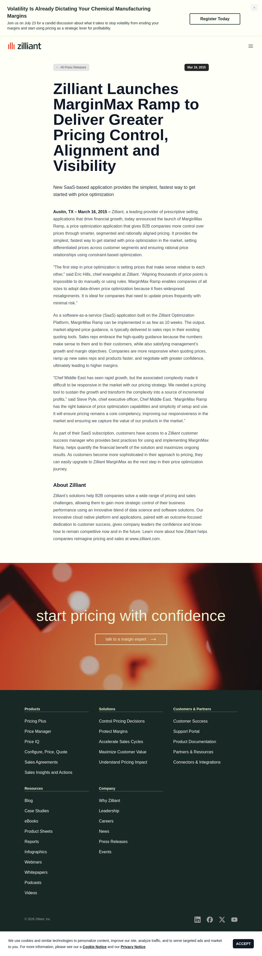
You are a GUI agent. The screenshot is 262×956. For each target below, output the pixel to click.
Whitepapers (36, 872)
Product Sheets (38, 831)
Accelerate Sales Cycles (121, 741)
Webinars (33, 862)
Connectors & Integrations (197, 762)
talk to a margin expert (131, 639)
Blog (29, 800)
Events (105, 852)
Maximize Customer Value (123, 752)
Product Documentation (194, 741)
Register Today (215, 19)
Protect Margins (113, 731)
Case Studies (37, 811)
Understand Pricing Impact (123, 762)
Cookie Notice (94, 947)
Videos (31, 893)
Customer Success (190, 721)
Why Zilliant (109, 800)
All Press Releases (73, 67)
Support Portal (186, 731)
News (104, 831)
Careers (106, 821)
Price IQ (32, 741)
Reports (32, 841)
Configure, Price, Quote (46, 752)
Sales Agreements (41, 762)
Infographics (36, 852)
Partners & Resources (193, 752)
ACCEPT (243, 944)
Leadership (109, 811)
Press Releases (113, 841)
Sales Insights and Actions (48, 772)
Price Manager (38, 731)
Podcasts (33, 882)
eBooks (31, 821)
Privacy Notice (133, 947)
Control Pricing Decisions (122, 721)
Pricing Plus (35, 721)
